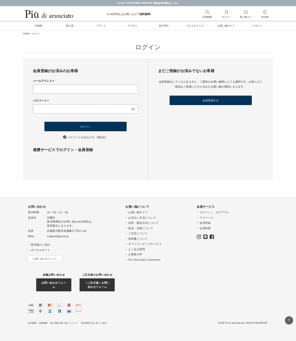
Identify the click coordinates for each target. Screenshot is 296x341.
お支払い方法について (142, 217)
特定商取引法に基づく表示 (94, 323)
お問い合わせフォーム (45, 259)
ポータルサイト (40, 250)
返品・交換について (140, 228)
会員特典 (205, 228)
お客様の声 (135, 254)
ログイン (205, 212)
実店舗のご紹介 (40, 244)
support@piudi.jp (58, 236)
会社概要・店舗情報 (37, 323)
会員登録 (205, 222)
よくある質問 (136, 249)
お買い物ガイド (138, 212)
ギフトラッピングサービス (145, 243)
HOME (26, 34)
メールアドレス (44, 80)
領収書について (138, 238)
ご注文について (138, 233)
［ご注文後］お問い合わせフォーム (97, 284)
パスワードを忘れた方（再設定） (87, 137)
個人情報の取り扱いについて (64, 323)
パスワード (41, 100)
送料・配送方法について (143, 222)
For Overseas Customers (144, 259)
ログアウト (223, 212)
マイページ (207, 217)
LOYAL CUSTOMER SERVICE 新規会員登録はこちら (148, 3)
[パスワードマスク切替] (133, 109)
